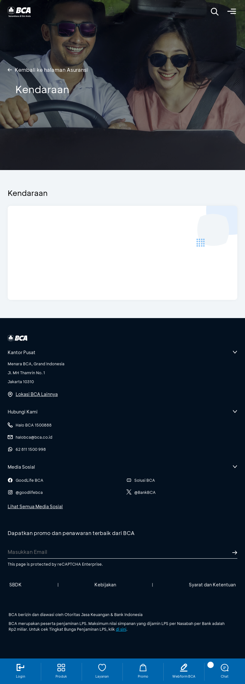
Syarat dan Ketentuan (212, 585)
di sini (121, 629)
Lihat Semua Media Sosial (35, 506)
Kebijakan (105, 585)
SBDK (15, 585)
